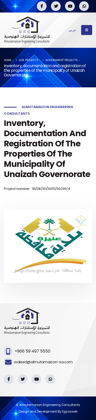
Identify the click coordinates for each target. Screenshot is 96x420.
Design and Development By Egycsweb (48, 412)
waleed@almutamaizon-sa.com (43, 362)
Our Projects (28, 60)
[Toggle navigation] (86, 30)
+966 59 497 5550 (32, 351)
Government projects (62, 60)
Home (8, 60)
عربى (72, 30)
